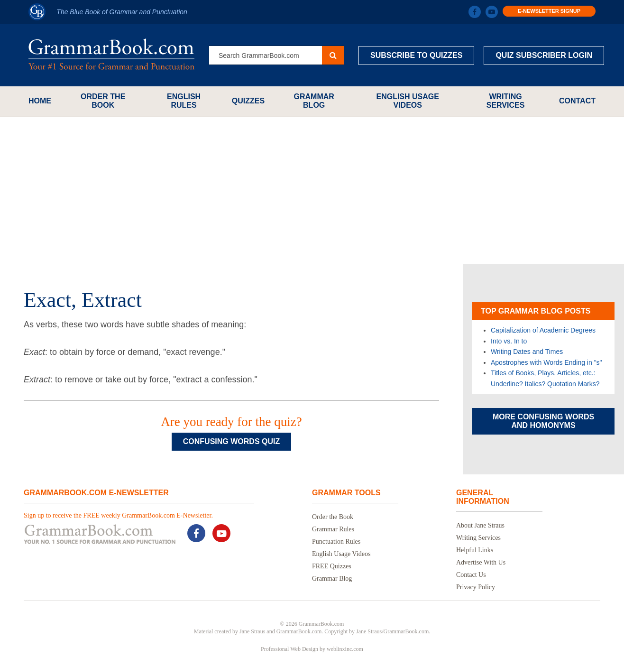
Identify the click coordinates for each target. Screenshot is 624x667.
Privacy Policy (475, 587)
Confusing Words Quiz (231, 441)
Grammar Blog (314, 101)
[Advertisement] (312, 190)
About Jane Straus (480, 525)
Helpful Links (474, 550)
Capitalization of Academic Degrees (543, 330)
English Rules (184, 101)
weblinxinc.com (345, 649)
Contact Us (471, 574)
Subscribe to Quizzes (416, 55)
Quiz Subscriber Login (544, 55)
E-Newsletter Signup (549, 11)
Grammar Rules (333, 529)
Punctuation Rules (336, 541)
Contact (577, 101)
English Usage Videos (407, 101)
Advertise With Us (480, 562)
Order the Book (103, 101)
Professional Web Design (289, 649)
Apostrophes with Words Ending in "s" (546, 362)
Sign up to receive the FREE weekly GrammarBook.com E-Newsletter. (118, 515)
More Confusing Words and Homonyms (543, 421)
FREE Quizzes (331, 566)
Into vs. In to (509, 341)
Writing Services (505, 101)
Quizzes (248, 101)
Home (39, 101)
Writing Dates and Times (527, 351)
